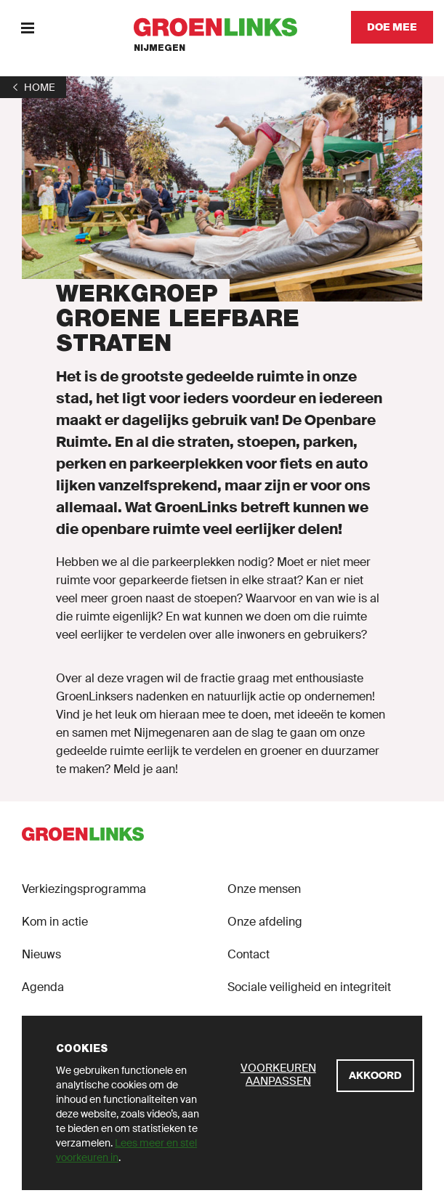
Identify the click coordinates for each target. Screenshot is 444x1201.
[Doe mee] (392, 27)
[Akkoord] (375, 1075)
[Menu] (27, 27)
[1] (33, 87)
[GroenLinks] (222, 27)
